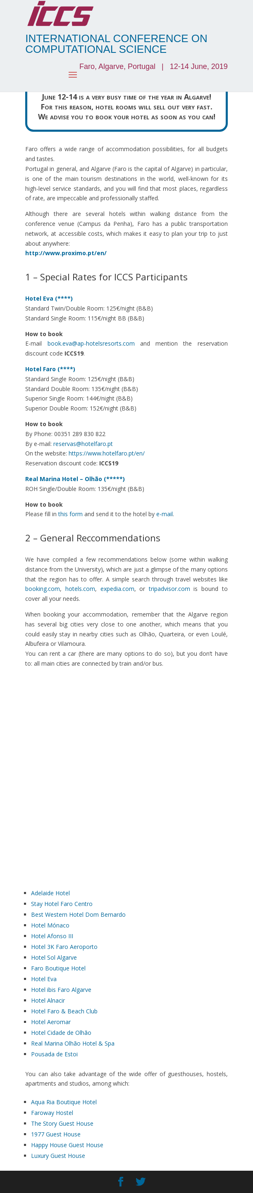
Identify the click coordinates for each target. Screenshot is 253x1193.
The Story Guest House (62, 1123)
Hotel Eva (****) (49, 298)
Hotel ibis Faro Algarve (61, 990)
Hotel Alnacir (48, 1000)
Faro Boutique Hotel (58, 968)
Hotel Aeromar (51, 1022)
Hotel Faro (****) (50, 369)
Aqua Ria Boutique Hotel (64, 1102)
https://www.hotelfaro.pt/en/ (107, 453)
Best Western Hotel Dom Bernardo (78, 914)
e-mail (164, 514)
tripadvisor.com (169, 589)
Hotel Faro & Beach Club (64, 1011)
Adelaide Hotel (50, 893)
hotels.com (80, 589)
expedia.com (117, 589)
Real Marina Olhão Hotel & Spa (73, 1043)
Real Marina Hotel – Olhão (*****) (75, 479)
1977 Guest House (56, 1134)
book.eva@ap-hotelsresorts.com (91, 343)
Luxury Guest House (58, 1156)
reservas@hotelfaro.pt (83, 444)
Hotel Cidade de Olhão (61, 1032)
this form (70, 514)
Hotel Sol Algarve (54, 957)
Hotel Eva (44, 979)
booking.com (42, 589)
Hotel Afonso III (52, 936)
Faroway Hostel (52, 1113)
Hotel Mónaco (50, 925)
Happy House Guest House (67, 1145)
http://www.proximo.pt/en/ (66, 253)
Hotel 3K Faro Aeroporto (64, 947)
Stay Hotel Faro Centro (62, 904)
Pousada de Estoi (54, 1054)
